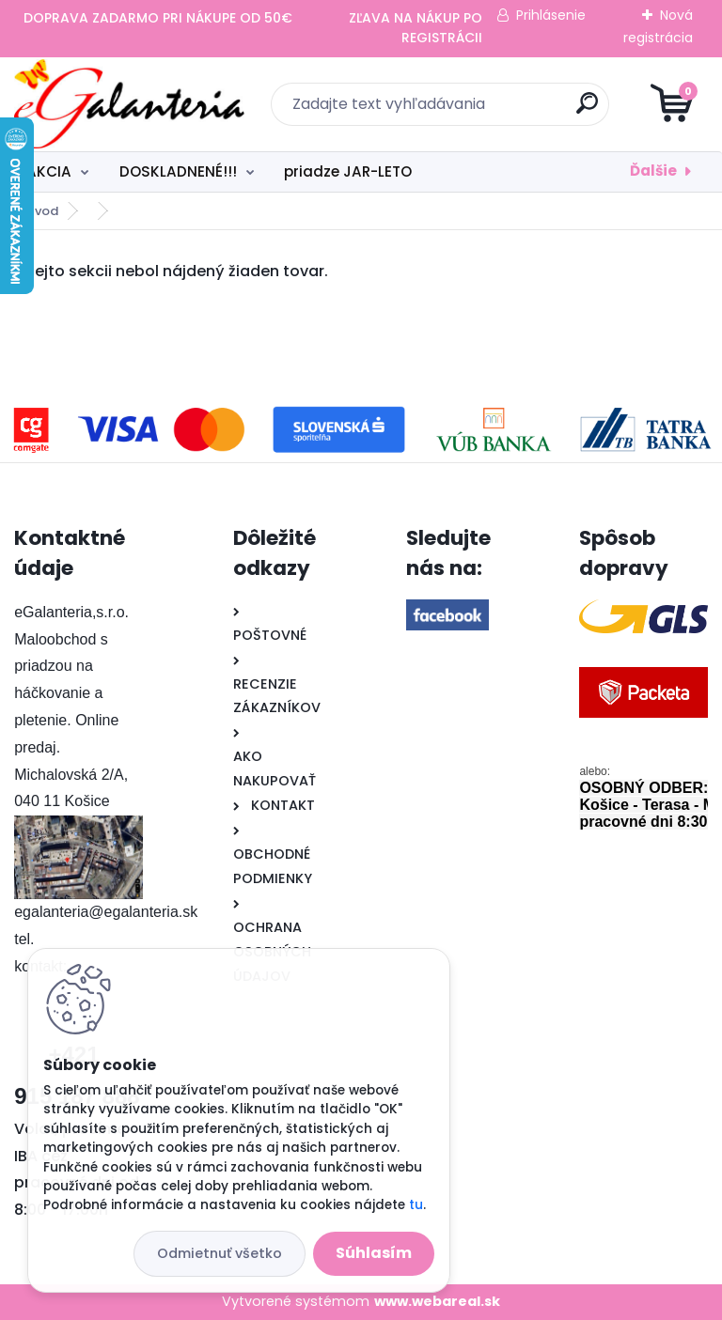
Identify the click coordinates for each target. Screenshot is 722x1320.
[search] (587, 110)
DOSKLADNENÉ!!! (178, 171)
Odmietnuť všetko (219, 1253)
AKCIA (48, 171)
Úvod (42, 211)
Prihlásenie (551, 15)
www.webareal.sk (437, 1301)
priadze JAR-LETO (348, 171)
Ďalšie (653, 170)
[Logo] (129, 104)
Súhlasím (374, 1253)
